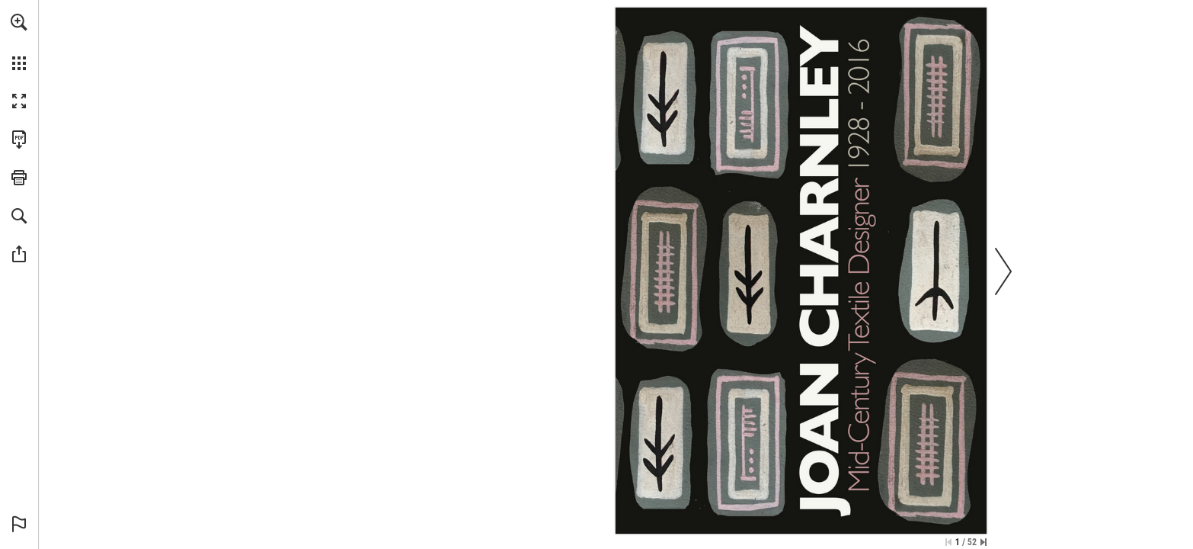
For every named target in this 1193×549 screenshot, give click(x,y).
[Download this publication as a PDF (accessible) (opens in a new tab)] (19, 139)
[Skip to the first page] (948, 542)
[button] (19, 22)
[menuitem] (19, 42)
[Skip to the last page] (983, 542)
